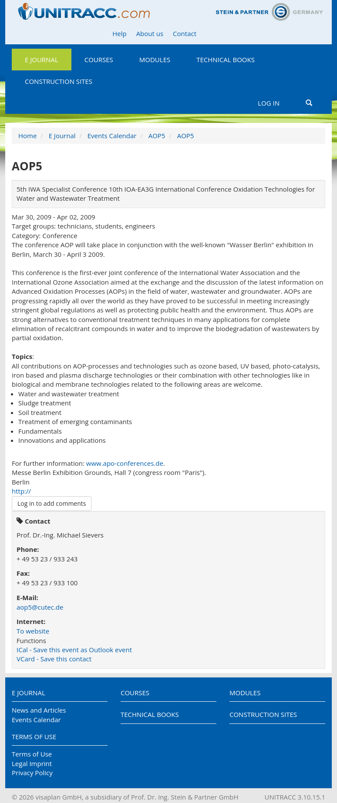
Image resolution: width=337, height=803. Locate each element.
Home (27, 135)
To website (33, 631)
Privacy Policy (32, 772)
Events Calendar (112, 135)
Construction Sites (58, 81)
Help (119, 33)
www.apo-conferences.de (124, 463)
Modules (154, 59)
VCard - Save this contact (54, 658)
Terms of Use (34, 736)
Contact (184, 33)
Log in (269, 103)
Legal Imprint (32, 763)
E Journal (41, 59)
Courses (98, 59)
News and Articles (39, 710)
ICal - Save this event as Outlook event (74, 649)
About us (149, 33)
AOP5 (156, 135)
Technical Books (225, 59)
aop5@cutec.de (40, 607)
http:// (21, 491)
